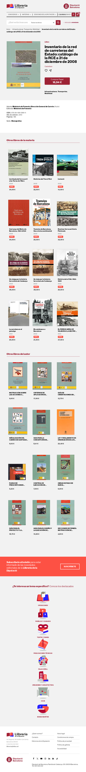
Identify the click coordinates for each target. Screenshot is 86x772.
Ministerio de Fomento (22, 109)
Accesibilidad (62, 749)
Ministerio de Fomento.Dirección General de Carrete (33, 107)
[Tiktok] (57, 758)
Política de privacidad (64, 741)
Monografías (16, 121)
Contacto (35, 737)
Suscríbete (70, 566)
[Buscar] (58, 22)
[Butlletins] (53, 758)
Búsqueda (71, 22)
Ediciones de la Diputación (41, 741)
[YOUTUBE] (41, 758)
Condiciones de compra (65, 737)
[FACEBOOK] (33, 758)
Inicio (8, 29)
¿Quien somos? (37, 733)
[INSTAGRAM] (45, 758)
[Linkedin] (49, 758)
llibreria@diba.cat (13, 746)
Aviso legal (61, 733)
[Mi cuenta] (73, 14)
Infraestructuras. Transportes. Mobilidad (56, 92)
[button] (78, 14)
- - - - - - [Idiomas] (64, 14)
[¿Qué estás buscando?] (18, 22)
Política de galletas (63, 745)
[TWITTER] (37, 758)
